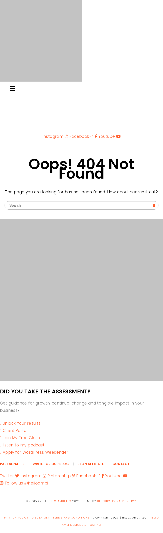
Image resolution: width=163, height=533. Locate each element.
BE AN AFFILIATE (91, 464)
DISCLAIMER (41, 517)
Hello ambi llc (59, 501)
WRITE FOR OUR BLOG (51, 464)
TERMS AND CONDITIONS (71, 517)
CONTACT (121, 464)
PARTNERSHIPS (12, 464)
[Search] (154, 205)
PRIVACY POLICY (124, 501)
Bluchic (103, 501)
